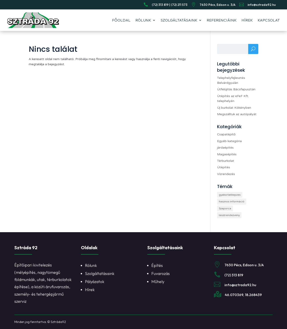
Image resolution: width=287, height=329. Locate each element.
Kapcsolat (269, 20)
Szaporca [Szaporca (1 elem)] (225, 208)
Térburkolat (225, 161)
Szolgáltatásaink (179, 20)
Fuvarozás (160, 273)
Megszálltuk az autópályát (237, 114)
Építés (157, 265)
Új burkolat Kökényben (234, 108)
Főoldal (121, 20)
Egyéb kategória (229, 141)
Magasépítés (227, 154)
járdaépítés (225, 147)
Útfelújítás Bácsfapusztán (236, 89)
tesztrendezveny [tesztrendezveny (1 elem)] (229, 215)
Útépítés (223, 167)
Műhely (157, 281)
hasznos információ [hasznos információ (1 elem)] (231, 201)
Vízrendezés (226, 174)
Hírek (247, 20)
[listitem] (110, 280)
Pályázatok (94, 281)
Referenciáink (222, 20)
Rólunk (143, 20)
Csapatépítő (226, 134)
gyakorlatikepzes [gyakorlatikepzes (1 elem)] (230, 194)
